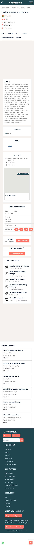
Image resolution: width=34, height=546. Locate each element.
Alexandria (21, 8)
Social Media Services (11, 485)
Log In (8, 516)
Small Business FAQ (10, 500)
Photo (17, 33)
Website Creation (10, 479)
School (29, 8)
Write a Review (22, 241)
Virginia (14, 8)
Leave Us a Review (17, 254)
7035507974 (10, 162)
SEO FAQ (7, 503)
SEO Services (9, 473)
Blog (6, 497)
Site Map (7, 506)
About (4, 33)
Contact (24, 33)
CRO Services (9, 482)
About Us (7, 455)
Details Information (8, 37)
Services (10, 33)
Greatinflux (12, 531)
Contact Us (8, 449)
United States (6, 8)
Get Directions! (23, 174)
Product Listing (9, 488)
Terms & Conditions (10, 464)
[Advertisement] (16, 60)
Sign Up (17, 516)
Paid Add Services (10, 476)
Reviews (18, 37)
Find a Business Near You (14, 527)
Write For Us (8, 458)
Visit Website (8, 28)
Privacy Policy (9, 461)
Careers (7, 452)
